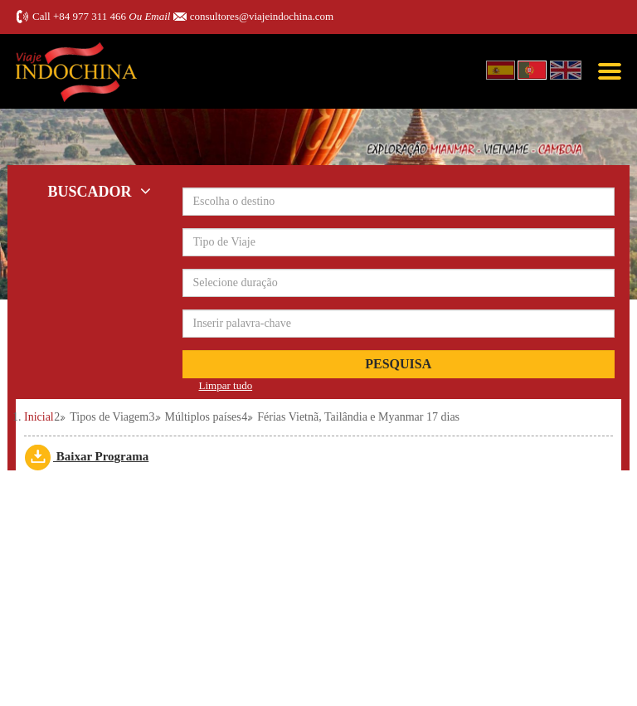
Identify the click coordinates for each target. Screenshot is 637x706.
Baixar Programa (86, 456)
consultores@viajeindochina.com (261, 16)
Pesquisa (398, 364)
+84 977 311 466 (89, 16)
